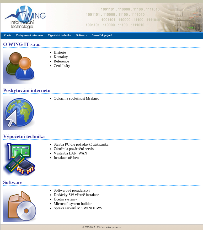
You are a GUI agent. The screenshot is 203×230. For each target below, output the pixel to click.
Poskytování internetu (29, 35)
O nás (7, 35)
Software (81, 35)
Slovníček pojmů (102, 35)
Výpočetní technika (59, 35)
